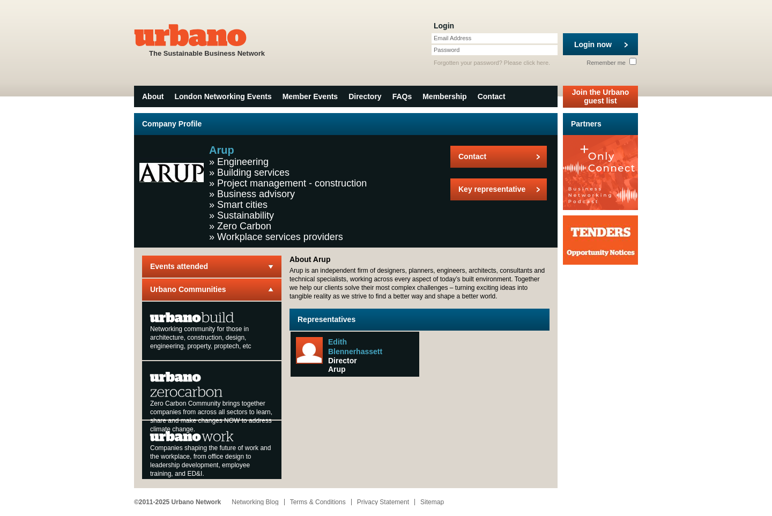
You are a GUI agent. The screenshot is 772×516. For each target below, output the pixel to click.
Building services (253, 172)
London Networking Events (222, 96)
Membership (444, 96)
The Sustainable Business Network (207, 39)
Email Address (452, 38)
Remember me (611, 62)
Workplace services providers (280, 236)
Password (446, 50)
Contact (492, 96)
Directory (364, 96)
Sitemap (432, 502)
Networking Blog (255, 502)
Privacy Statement (383, 502)
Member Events (310, 96)
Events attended (179, 266)
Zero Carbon (244, 226)
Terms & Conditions (318, 502)
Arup (337, 369)
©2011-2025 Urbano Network (177, 502)
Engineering (243, 161)
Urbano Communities (188, 289)
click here (536, 62)
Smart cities (242, 204)
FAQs (402, 96)
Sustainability (245, 215)
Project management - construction (292, 183)
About (153, 96)
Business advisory (256, 194)
